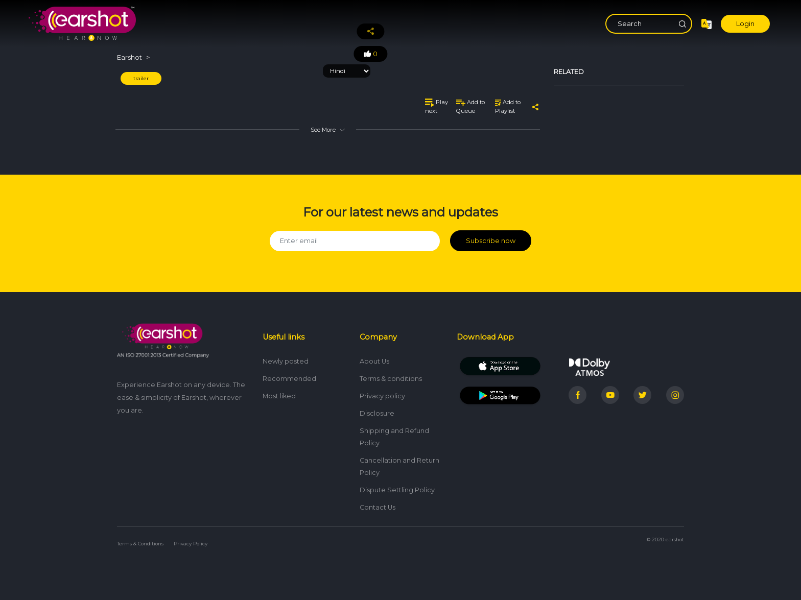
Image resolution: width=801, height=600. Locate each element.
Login (745, 24)
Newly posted (286, 361)
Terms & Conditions (140, 543)
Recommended (289, 378)
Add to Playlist (508, 106)
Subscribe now (490, 241)
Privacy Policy (190, 543)
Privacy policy (382, 396)
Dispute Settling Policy (397, 490)
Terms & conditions (391, 378)
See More (327, 129)
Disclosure (377, 413)
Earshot (129, 57)
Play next (436, 106)
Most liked (279, 396)
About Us (374, 361)
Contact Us (377, 507)
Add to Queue (470, 106)
